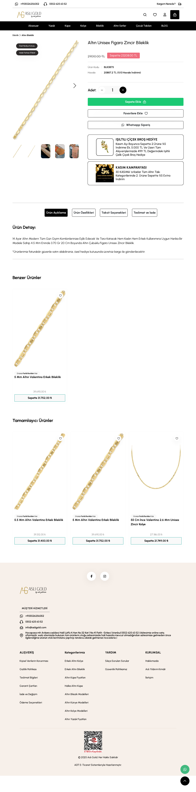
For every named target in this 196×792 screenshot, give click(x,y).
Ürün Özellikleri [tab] (84, 212)
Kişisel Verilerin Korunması (34, 661)
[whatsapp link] (184, 769)
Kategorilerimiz (75, 652)
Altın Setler (120, 25)
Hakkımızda (151, 661)
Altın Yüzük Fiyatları (75, 719)
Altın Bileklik (28, 35)
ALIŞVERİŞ (27, 652)
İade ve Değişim (28, 694)
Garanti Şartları (28, 685)
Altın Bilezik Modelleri (77, 694)
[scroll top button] (184, 780)
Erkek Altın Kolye (74, 661)
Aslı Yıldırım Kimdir (155, 669)
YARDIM (110, 652)
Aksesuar (33, 25)
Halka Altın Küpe (74, 685)
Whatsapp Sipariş (135, 125)
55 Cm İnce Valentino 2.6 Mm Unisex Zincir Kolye (155, 522)
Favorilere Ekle (135, 113)
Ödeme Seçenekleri (31, 702)
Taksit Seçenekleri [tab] (114, 212)
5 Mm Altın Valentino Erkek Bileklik (37, 377)
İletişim (149, 677)
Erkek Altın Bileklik (75, 669)
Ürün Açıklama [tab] (56, 212)
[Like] (60, 295)
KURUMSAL (153, 652)
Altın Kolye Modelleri (76, 710)
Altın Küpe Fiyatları (75, 677)
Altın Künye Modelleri (76, 702)
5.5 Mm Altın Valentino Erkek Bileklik (38, 520)
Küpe (68, 25)
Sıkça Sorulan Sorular (117, 661)
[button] (74, 86)
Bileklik (100, 25)
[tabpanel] (98, 239)
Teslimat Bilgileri (29, 677)
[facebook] (91, 576)
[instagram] (104, 576)
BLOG (164, 25)
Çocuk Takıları (144, 25)
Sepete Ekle (135, 101)
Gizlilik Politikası (28, 669)
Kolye (83, 25)
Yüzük (51, 25)
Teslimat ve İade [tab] (145, 212)
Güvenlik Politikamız (116, 669)
